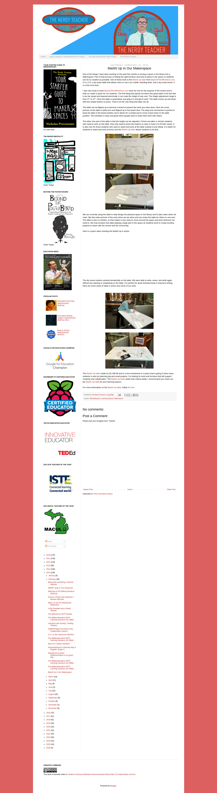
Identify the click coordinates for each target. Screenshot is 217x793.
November (52, 705)
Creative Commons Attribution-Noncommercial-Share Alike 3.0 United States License (101, 774)
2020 (48, 727)
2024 (48, 741)
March (51, 677)
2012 (48, 562)
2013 (48, 565)
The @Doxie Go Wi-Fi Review (60, 614)
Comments (50, 546)
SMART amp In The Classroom (60, 588)
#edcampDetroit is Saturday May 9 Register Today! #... (62, 648)
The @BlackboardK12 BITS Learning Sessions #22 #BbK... (61, 639)
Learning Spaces (107, 398)
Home (43, 57)
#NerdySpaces (95, 398)
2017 (48, 716)
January (51, 576)
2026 (48, 748)
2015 (48, 573)
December (52, 708)
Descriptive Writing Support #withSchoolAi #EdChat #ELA (66, 318)
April (50, 680)
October (51, 701)
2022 (48, 734)
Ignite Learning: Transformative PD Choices (67, 57)
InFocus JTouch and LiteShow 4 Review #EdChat (61, 598)
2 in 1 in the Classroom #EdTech (61, 635)
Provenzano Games (128, 57)
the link (131, 387)
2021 (48, 730)
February (52, 579)
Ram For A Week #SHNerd (58, 644)
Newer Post (88, 489)
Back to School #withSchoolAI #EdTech (63, 332)
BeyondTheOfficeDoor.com (163, 80)
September (53, 698)
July (50, 691)
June (50, 687)
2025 (48, 744)
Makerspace (118, 398)
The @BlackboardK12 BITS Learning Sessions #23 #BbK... (61, 662)
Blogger (113, 786)
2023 (48, 737)
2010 (48, 555)
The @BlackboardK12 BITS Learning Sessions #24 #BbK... (61, 668)
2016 (48, 713)
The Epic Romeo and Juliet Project (102, 57)
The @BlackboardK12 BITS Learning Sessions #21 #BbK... (61, 619)
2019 (48, 723)
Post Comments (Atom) (103, 494)
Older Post (171, 489)
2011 (48, 558)
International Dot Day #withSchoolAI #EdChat (65, 303)
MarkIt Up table (139, 80)
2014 (48, 569)
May (50, 684)
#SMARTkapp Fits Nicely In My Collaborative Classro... (60, 630)
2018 (48, 720)
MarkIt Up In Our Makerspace (60, 672)
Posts (48, 541)
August (51, 694)
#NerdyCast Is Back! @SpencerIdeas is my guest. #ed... (60, 655)
